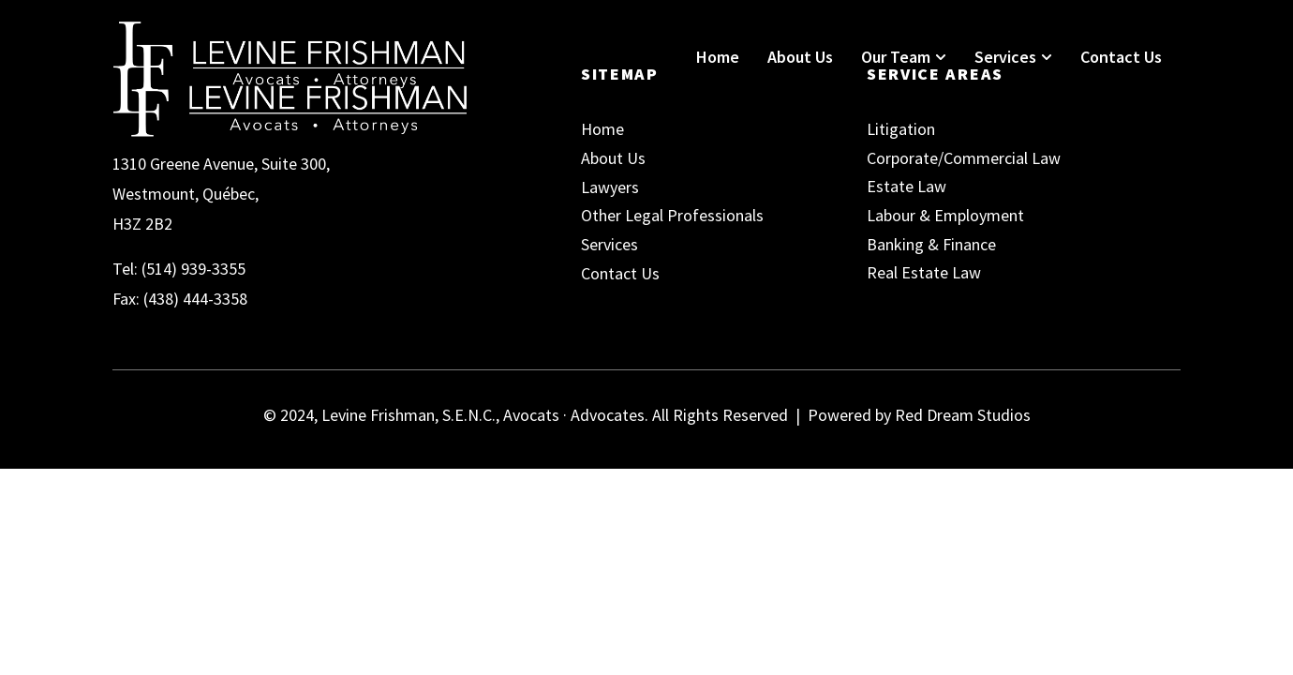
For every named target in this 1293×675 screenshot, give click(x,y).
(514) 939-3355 (193, 268)
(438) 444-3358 (195, 298)
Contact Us (1121, 57)
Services (1013, 57)
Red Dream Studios (963, 415)
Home (717, 57)
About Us (800, 57)
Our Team (903, 57)
